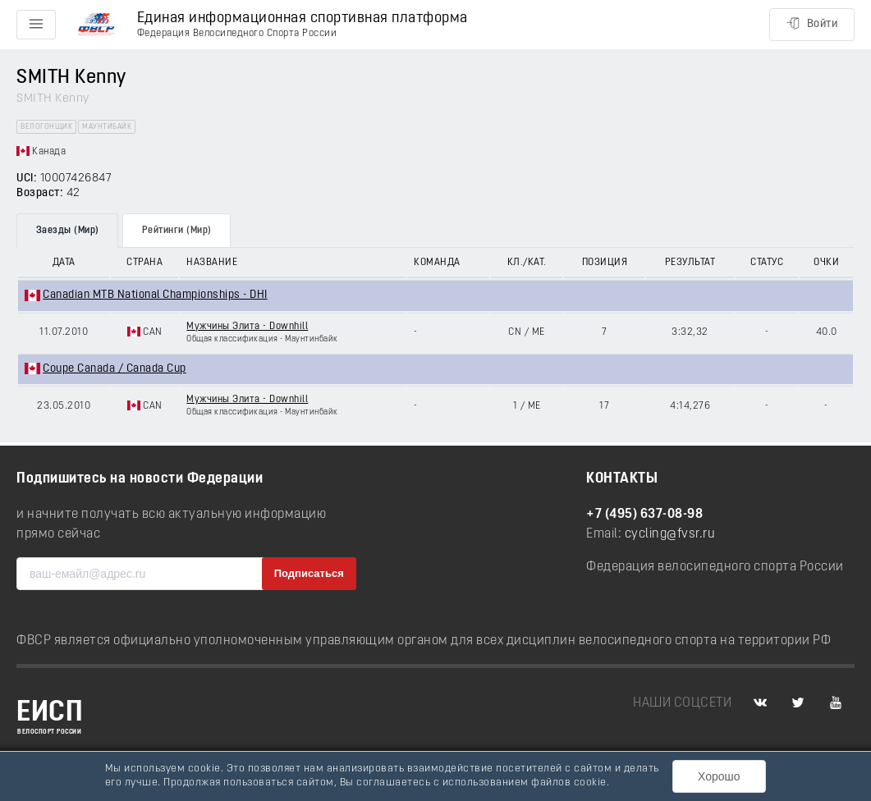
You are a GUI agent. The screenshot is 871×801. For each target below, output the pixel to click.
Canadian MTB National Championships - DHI (155, 295)
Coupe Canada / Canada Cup (114, 369)
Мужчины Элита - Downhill (247, 327)
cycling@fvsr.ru (670, 534)
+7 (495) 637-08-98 (644, 514)
